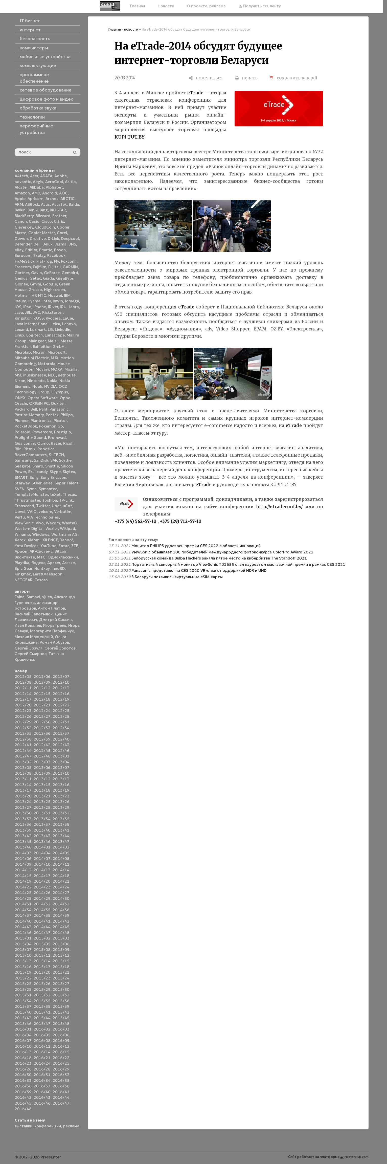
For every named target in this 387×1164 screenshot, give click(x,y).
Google (50, 284)
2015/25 (23, 983)
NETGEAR (24, 579)
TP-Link (66, 500)
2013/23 (61, 796)
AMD (36, 193)
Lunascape (55, 335)
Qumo (43, 443)
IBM (67, 295)
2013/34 (42, 818)
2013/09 (42, 773)
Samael (33, 596)
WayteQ (69, 523)
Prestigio (62, 432)
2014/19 (23, 881)
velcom (45, 511)
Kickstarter (52, 312)
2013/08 (23, 773)
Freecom (23, 266)
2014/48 (61, 932)
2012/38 (23, 739)
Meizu (53, 341)
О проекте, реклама (206, 6)
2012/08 (23, 682)
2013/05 (23, 767)
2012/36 (42, 733)
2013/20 (23, 796)
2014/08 (61, 858)
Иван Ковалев (28, 625)
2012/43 (61, 744)
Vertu (20, 517)
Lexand (21, 329)
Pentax (52, 414)
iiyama (34, 301)
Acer (34, 175)
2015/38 (42, 1006)
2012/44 (23, 750)
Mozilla (71, 369)
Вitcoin (61, 551)
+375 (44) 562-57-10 (135, 521)
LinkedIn (62, 329)
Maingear (37, 341)
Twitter (43, 505)
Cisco (46, 221)
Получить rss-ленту (259, 6)
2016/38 (61, 1086)
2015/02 (42, 938)
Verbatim (62, 511)
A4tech (21, 175)
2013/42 (23, 835)
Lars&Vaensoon (47, 574)
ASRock (32, 204)
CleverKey (24, 227)
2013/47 (61, 841)
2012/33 (42, 727)
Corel (62, 232)
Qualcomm (25, 443)
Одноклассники (63, 557)
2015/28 (23, 989)
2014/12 (23, 869)
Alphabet (54, 187)
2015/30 (61, 989)
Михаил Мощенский (34, 636)
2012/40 (61, 739)
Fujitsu (54, 266)
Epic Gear (23, 568)
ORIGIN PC (39, 403)
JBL (28, 312)
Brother (59, 215)
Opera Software (43, 397)
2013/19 (61, 790)
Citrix (59, 221)
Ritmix (29, 448)
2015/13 (23, 960)
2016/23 (23, 1063)
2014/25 (23, 892)
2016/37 (42, 1086)
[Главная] (110, 6)
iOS (18, 306)
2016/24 (42, 1063)
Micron (39, 352)
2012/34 (61, 727)
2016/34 (42, 1080)
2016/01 (23, 1029)
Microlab (23, 352)
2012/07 (61, 676)
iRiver (53, 306)
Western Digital (29, 528)
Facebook (56, 255)
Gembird (70, 272)
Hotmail (22, 295)
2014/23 (42, 887)
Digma (60, 244)
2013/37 (42, 824)
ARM (19, 204)
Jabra (74, 306)
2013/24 (23, 801)
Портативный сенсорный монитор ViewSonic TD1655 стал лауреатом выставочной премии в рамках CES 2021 (238, 564)
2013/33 (23, 818)
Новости (166, 6)
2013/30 (23, 813)
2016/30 (23, 1074)
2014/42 (61, 921)
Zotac (63, 545)
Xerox (20, 540)
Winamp (22, 534)
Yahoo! (66, 540)
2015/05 (42, 944)
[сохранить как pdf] (293, 78)
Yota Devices (26, 545)
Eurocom (23, 255)
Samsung (23, 460)
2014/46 (23, 932)
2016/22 (61, 1057)
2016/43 (42, 1097)
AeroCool (54, 181)
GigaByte (64, 278)
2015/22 (23, 978)
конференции (47, 1126)
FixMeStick (24, 261)
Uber (56, 505)
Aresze (68, 562)
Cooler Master (41, 232)
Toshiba (49, 500)
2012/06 (42, 676)
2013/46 (42, 841)
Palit (43, 409)
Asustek (59, 204)
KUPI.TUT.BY (130, 137)
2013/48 (23, 847)
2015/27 (61, 983)
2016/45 (23, 1103)
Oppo (65, 397)
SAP (53, 460)
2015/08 (42, 949)
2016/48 (23, 1108)
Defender (23, 244)
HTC (42, 295)
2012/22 (61, 705)
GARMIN (70, 266)
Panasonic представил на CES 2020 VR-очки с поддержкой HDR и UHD (198, 570)
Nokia (52, 380)
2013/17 (23, 790)
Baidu (74, 204)
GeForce (52, 272)
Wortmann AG (64, 534)
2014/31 (23, 904)
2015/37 (23, 1006)
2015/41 (42, 1012)
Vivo (40, 523)
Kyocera (53, 318)
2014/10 (42, 864)
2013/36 (23, 824)
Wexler (51, 528)
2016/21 (42, 1057)
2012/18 (42, 699)
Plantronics (41, 420)
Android (49, 193)
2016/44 (61, 1097)
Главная (137, 6)
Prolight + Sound (30, 437)
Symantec (48, 488)
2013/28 (42, 807)
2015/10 (23, 955)
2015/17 (42, 966)
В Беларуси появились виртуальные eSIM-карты (177, 576)
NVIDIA (50, 386)
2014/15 (23, 875)
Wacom (53, 523)
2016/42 (23, 1097)
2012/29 (23, 722)
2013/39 (23, 830)
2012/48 (42, 756)
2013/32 (61, 813)
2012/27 (42, 716)
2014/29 (42, 898)
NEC (52, 375)
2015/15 (61, 960)
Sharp (37, 466)
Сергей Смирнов (31, 653)
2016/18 (23, 1057)
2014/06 (23, 858)
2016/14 (42, 1051)
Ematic (45, 250)
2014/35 (42, 909)
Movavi (42, 369)
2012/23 (23, 710)
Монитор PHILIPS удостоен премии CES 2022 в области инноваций (196, 545)
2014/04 (42, 852)
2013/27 (23, 807)
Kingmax (23, 574)
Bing (44, 210)
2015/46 (23, 1023)
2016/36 (23, 1086)
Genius (21, 278)
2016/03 (61, 1029)
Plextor (60, 420)
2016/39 (23, 1091)
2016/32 (61, 1074)
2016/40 (42, 1091)
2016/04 (23, 1035)
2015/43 (23, 1017)
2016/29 (61, 1069)
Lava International (32, 323)
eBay (19, 250)
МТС (41, 557)
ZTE (74, 545)
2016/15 (61, 1051)
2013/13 (61, 778)
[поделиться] (205, 78)
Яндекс (38, 562)
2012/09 (42, 682)
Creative (38, 238)
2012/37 (61, 733)
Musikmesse (34, 375)
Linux (19, 335)
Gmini (35, 284)
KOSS (39, 318)
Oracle (21, 403)
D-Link (53, 238)
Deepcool (70, 238)
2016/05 (42, 1035)
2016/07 (23, 1040)
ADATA (46, 175)
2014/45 (61, 926)
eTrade (195, 93)
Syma (32, 488)
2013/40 (42, 830)
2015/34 (23, 1000)
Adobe (60, 175)
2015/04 (23, 944)
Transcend (24, 505)
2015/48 (61, 1023)
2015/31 (23, 995)
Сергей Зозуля (28, 648)
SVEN (20, 488)
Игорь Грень (54, 625)
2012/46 (61, 750)
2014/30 (61, 898)
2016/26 (23, 1069)
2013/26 (61, 801)
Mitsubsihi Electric (32, 357)
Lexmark (38, 329)
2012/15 (42, 693)
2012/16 (61, 693)
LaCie (68, 318)
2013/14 (23, 784)
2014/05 (61, 852)
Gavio (36, 272)
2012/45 (42, 750)
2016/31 (42, 1074)
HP (34, 295)
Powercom (42, 432)
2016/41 (61, 1091)
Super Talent (66, 483)
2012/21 (42, 705)
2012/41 (23, 744)
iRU (63, 306)
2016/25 (61, 1063)
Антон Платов (51, 608)
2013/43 (42, 835)
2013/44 (61, 835)
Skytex (69, 471)
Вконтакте (25, 557)
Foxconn (69, 261)
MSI (18, 375)
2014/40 (23, 921)
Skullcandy (38, 471)
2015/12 (61, 955)
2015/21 (61, 972)
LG (50, 329)
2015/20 (42, 972)
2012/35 (23, 733)
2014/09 (23, 864)
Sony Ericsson (53, 477)
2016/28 (42, 1069)
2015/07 (23, 949)
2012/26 (23, 716)
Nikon (20, 380)
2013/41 (61, 830)
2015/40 (23, 1012)
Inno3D (58, 568)
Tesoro (41, 579)
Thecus (69, 494)
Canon (21, 221)
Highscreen (54, 289)
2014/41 (42, 921)
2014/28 (23, 898)
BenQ (33, 210)
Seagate (22, 466)
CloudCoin (45, 227)
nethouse (67, 375)
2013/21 (42, 796)
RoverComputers (31, 454)
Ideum (20, 301)
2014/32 (42, 904)
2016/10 (23, 1046)
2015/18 (61, 966)
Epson (60, 250)
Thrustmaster (27, 500)
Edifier (31, 250)
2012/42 (42, 744)
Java (19, 312)
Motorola (46, 363)
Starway (22, 483)
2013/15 (42, 784)
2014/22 (23, 887)
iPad (27, 306)
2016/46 (42, 1103)
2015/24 (61, 978)
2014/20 (42, 881)
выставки (23, 1126)
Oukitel (57, 403)
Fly (56, 261)
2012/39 (42, 739)
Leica (55, 323)
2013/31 (42, 813)
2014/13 (42, 869)
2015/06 (61, 944)
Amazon (22, 193)
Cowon (21, 238)
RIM (18, 448)
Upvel (20, 511)
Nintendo (36, 380)
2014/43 (23, 926)
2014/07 (42, 858)
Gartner (22, 272)
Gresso (35, 289)
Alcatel (21, 187)
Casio (34, 221)
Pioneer (22, 420)
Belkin (20, 210)
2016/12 (61, 1046)
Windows (40, 534)
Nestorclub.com (357, 1157)
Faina (20, 596)
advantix (23, 181)
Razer (56, 443)
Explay (39, 255)
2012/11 (23, 687)
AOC (63, 193)
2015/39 (61, 1006)
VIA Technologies (43, 517)
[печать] (246, 78)
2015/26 (42, 983)
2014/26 (42, 892)
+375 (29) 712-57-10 (180, 521)
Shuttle (52, 466)
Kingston (23, 318)
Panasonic (59, 409)
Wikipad (67, 528)
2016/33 (23, 1080)
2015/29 (42, 989)
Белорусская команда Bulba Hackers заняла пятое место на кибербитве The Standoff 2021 (219, 558)
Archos (51, 198)
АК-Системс (41, 551)
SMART (21, 477)
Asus (45, 204)
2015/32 (42, 995)
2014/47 (42, 932)
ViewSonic (24, 523)
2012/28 (61, 716)
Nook (37, 386)
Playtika (22, 562)
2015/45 (61, 1017)
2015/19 (23, 972)
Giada (48, 278)
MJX (54, 357)
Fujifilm (39, 266)
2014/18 (61, 875)
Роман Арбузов (54, 642)
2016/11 (42, 1046)
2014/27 (61, 892)
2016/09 (61, 1040)
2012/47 (23, 756)
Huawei (55, 295)
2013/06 (42, 767)
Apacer (53, 562)
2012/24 (42, 710)
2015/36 (61, 1000)
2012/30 (42, 722)
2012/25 (61, 710)
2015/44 (42, 1017)
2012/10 (61, 682)
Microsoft (57, 352)
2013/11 (23, 778)
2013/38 (61, 824)
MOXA (56, 369)
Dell (37, 244)
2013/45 (23, 841)
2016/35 (61, 1080)
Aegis (38, 181)
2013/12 (42, 778)
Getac (35, 278)
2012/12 (42, 687)
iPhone (39, 306)
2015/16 (23, 966)
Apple (20, 198)
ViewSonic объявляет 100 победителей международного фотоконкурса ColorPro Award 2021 (222, 552)
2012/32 (23, 727)
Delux (47, 244)
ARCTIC (67, 198)
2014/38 (42, 915)
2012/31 (61, 722)
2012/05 (23, 676)
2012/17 (23, 699)
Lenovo (69, 323)
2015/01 (23, 938)
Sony (34, 477)
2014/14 (61, 869)
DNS (72, 244)
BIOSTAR (58, 210)
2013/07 (61, 767)
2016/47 (61, 1103)
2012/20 (23, 705)
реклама (71, 1126)
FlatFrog (44, 261)
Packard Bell (26, 409)
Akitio (70, 181)
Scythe (65, 460)
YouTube (48, 545)
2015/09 (61, 949)
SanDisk (41, 460)
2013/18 (42, 790)
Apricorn (35, 198)
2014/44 (42, 926)
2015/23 (42, 978)
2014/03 (23, 852)
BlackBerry (24, 215)
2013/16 (61, 784)
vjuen (47, 596)
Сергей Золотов (60, 648)
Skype (55, 471)
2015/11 (42, 955)
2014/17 (42, 875)
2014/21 (61, 881)
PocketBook (26, 426)
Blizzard (43, 215)
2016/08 (42, 1040)
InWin (58, 301)
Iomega (72, 301)
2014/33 (61, 904)
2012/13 (61, 687)
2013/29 (61, 807)
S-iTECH (56, 454)
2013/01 (61, 756)
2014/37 (23, 915)
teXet (55, 494)
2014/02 (61, 847)
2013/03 (42, 761)
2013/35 (61, 818)
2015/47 (42, 1023)
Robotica (46, 448)
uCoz (67, 505)
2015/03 (61, 938)
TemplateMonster (31, 494)
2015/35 (42, 1000)
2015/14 (42, 960)
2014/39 (61, 915)
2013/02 (23, 761)
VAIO (32, 511)
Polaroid (22, 432)
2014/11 (61, 864)
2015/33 (61, 995)
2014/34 (23, 909)
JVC (36, 312)
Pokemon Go (51, 426)
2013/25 (42, 801)
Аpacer (21, 551)
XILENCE (50, 540)
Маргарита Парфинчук (52, 631)
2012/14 (23, 693)
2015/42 (61, 1012)
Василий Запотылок (34, 614)
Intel (46, 301)
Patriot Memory (29, 414)
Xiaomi (34, 540)
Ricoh (68, 443)
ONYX (20, 397)
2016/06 (61, 1035)
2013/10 (61, 773)
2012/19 (61, 699)
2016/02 (42, 1029)
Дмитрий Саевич (55, 619)
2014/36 (61, 909)
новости (131, 29)
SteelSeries (42, 483)
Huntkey (42, 568)
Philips (67, 414)
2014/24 (61, 887)
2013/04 (61, 761)
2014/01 (42, 847)
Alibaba (37, 187)
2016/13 (23, 1051)
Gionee (21, 284)
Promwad (57, 437)
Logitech (34, 335)
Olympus (59, 392)
